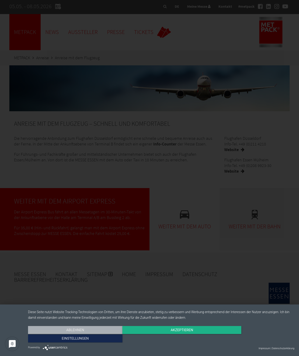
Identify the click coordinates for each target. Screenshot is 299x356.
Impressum (264, 348)
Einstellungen (254, 339)
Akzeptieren (161, 339)
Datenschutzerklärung (283, 348)
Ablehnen (68, 339)
